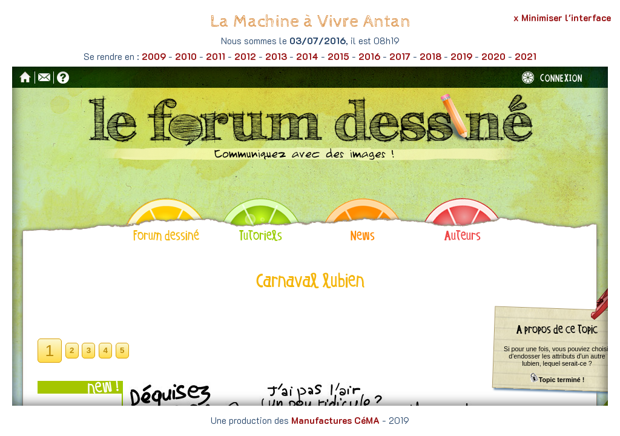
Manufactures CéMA (335, 420)
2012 (245, 56)
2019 (461, 56)
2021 (525, 56)
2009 (154, 56)
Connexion (552, 77)
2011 (215, 56)
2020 (493, 56)
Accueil (25, 76)
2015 (338, 56)
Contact (44, 77)
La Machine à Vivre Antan (310, 21)
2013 (276, 56)
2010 (186, 56)
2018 (430, 56)
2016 (369, 56)
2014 (307, 56)
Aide (63, 77)
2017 (400, 56)
